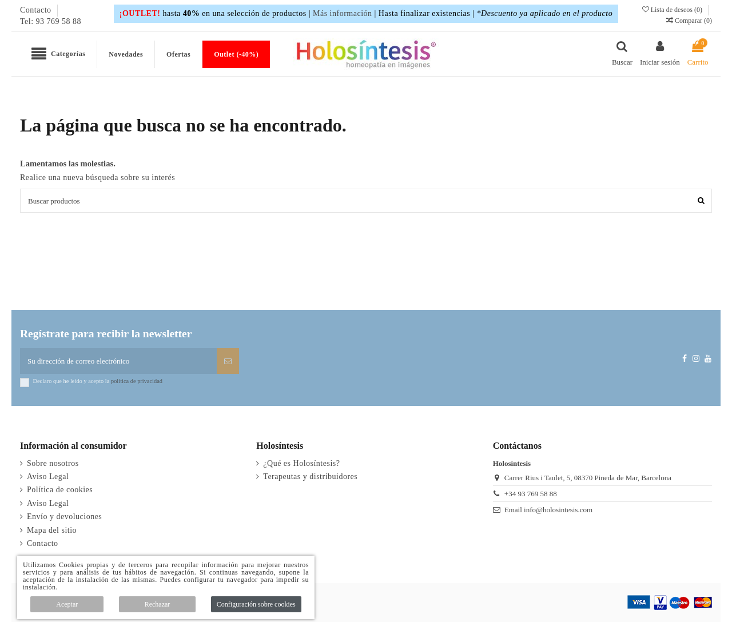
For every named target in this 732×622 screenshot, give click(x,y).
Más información (342, 13)
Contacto (37, 10)
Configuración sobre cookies (256, 604)
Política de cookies (60, 489)
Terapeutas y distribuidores (310, 476)
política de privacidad (136, 381)
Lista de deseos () (673, 10)
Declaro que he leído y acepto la (97, 381)
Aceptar (67, 604)
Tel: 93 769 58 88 (50, 21)
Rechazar (157, 604)
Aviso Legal (48, 476)
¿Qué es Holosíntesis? (301, 463)
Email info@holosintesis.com (548, 509)
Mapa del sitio (52, 530)
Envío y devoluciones (64, 516)
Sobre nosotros (53, 463)
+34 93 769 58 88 (530, 493)
